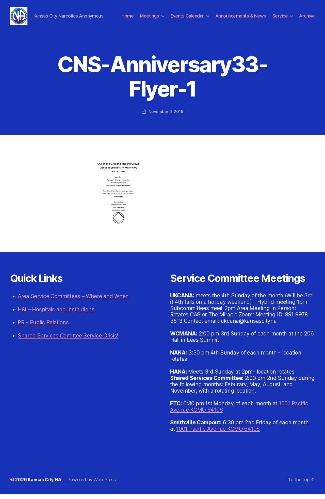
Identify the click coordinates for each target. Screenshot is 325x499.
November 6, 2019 (166, 116)
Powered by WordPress (91, 484)
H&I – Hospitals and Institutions (56, 314)
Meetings (149, 18)
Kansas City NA (44, 484)
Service (280, 18)
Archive (307, 18)
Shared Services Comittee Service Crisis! (68, 340)
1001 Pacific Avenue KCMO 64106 (218, 434)
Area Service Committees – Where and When (73, 301)
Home (127, 18)
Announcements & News (240, 18)
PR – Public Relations (43, 327)
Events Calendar (187, 18)
